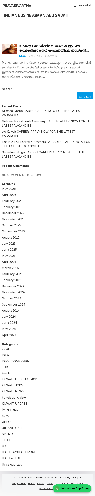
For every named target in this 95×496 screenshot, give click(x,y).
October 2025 (11, 225)
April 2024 (9, 335)
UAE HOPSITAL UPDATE (20, 452)
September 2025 (13, 231)
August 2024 (11, 310)
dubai (5, 348)
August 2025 (10, 237)
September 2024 (13, 304)
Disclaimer (77, 483)
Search (7, 89)
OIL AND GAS (12, 428)
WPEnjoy (76, 477)
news (22, 55)
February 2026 (12, 201)
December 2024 (13, 286)
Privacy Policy (47, 488)
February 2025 (12, 274)
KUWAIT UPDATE (14, 403)
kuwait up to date (14, 397)
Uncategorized (12, 464)
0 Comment (52, 55)
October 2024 (11, 298)
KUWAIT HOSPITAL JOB (19, 379)
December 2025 (13, 213)
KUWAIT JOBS (12, 385)
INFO (5, 355)
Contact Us (62, 483)
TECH (6, 440)
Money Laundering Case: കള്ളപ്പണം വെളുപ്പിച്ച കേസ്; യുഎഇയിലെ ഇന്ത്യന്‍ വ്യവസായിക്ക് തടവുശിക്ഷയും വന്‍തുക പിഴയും (52, 52)
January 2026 (11, 207)
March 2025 (10, 268)
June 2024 (9, 322)
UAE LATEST (11, 458)
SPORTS (8, 434)
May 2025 (9, 255)
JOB (5, 367)
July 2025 (9, 243)
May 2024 (9, 329)
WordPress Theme (56, 477)
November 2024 (13, 292)
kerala (6, 373)
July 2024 (9, 316)
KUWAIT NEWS (13, 391)
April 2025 (9, 262)
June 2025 (9, 249)
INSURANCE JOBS (15, 361)
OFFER (7, 422)
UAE (5, 446)
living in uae (10, 409)
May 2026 (9, 188)
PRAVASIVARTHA (17, 5)
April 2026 (9, 195)
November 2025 (13, 219)
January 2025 (11, 280)
